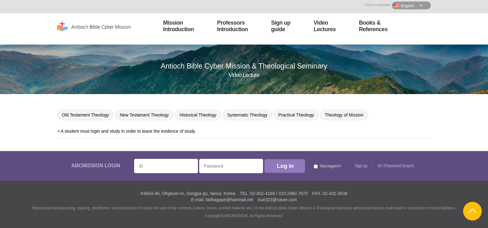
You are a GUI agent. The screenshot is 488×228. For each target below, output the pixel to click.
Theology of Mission (344, 114)
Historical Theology (198, 114)
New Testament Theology (144, 114)
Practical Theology (296, 114)
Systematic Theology (247, 114)
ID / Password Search (396, 165)
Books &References (373, 26)
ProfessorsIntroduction (232, 26)
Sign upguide (281, 26)
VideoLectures (325, 26)
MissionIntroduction (178, 26)
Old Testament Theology (85, 114)
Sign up (361, 165)
